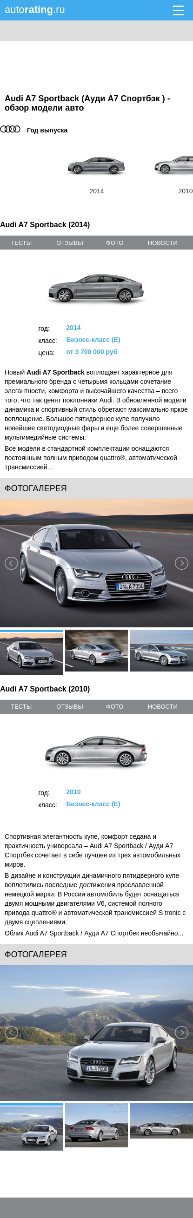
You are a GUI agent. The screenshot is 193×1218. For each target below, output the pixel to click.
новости (163, 242)
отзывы (69, 242)
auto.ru (35, 9)
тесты (21, 242)
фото (114, 242)
